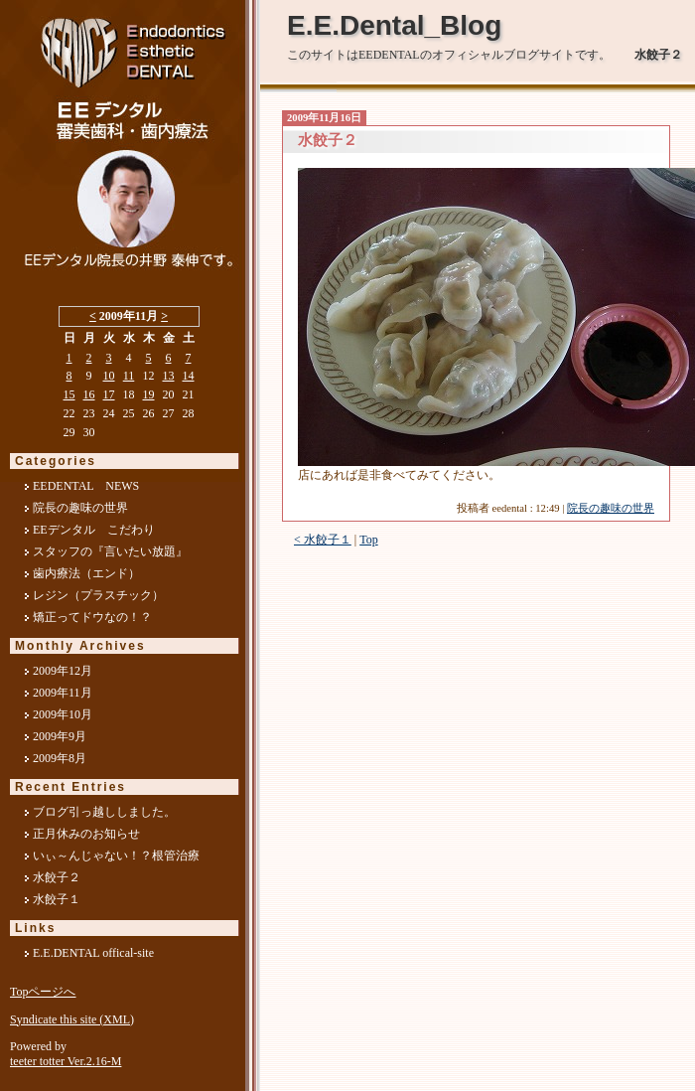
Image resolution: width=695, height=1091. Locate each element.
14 (189, 376)
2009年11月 (62, 693)
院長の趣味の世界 (610, 508)
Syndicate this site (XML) (72, 1019)
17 (109, 394)
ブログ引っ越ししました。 (104, 812)
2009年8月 (59, 758)
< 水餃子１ (322, 539)
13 (169, 376)
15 (69, 394)
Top (368, 539)
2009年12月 (62, 671)
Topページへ (43, 992)
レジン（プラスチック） (98, 595)
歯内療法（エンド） (86, 573)
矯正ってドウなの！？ (92, 617)
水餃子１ (56, 899)
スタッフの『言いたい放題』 (110, 551)
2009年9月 (59, 736)
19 (149, 394)
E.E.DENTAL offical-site (93, 953)
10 (109, 376)
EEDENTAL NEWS (86, 486)
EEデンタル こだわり (94, 530)
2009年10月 (62, 714)
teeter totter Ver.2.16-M (65, 1061)
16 (89, 394)
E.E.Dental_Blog (394, 25)
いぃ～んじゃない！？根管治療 (116, 855)
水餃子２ (56, 877)
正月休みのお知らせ (86, 834)
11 (129, 376)
